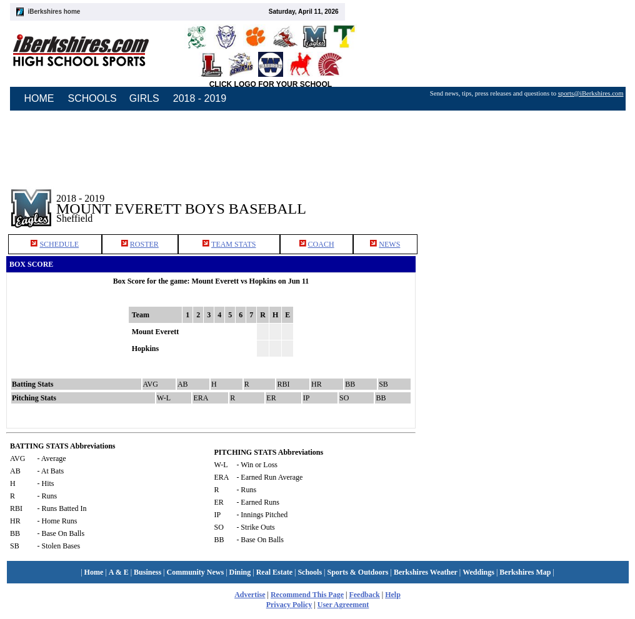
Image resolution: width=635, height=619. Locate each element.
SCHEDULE (59, 244)
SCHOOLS (92, 98)
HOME (39, 98)
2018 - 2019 (199, 98)
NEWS (389, 244)
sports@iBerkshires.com (591, 93)
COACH (321, 244)
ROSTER (144, 244)
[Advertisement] (529, 199)
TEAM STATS (233, 244)
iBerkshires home (54, 11)
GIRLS (144, 98)
